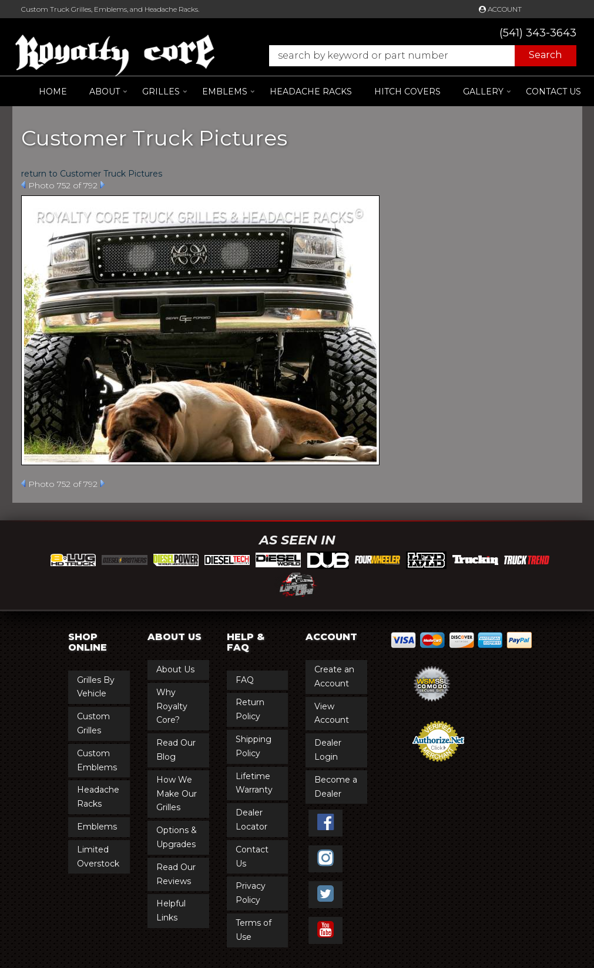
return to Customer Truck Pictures (91, 173)
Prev (23, 184)
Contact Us (553, 91)
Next (102, 184)
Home (53, 91)
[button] (416, 55)
